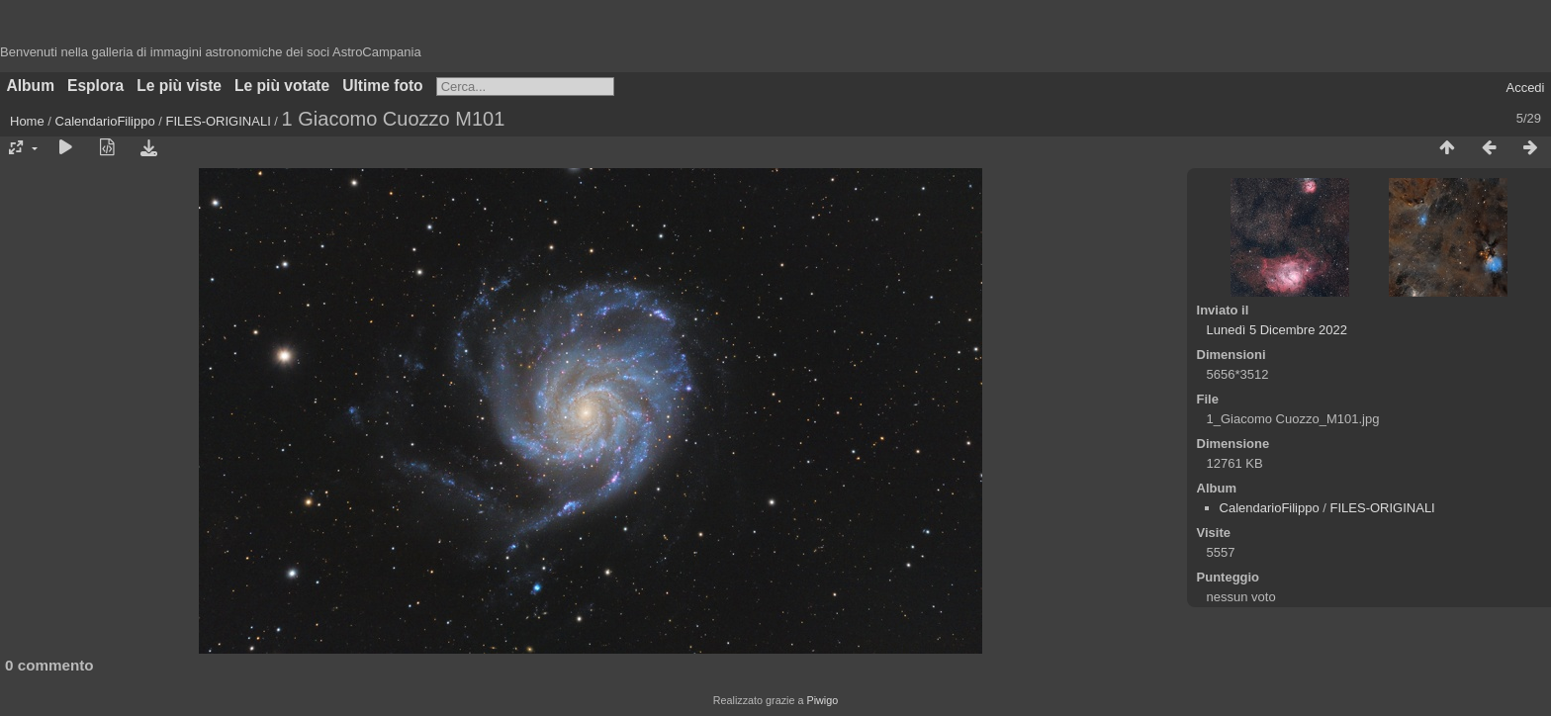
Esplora (95, 85)
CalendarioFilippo (105, 121)
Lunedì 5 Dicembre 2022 (1277, 329)
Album (31, 85)
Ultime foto (382, 85)
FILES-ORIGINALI (218, 121)
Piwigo (822, 700)
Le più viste (179, 85)
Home (27, 121)
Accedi (1524, 87)
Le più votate (281, 85)
